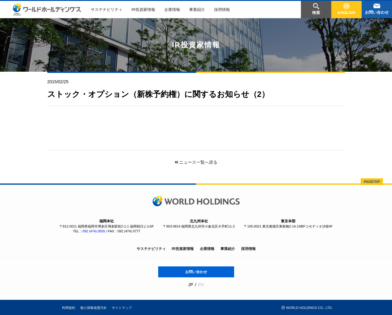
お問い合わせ (196, 272)
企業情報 (172, 9)
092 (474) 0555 (94, 231)
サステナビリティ (106, 9)
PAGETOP (372, 181)
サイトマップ (122, 308)
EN (201, 284)
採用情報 (222, 9)
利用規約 (68, 308)
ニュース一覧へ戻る (195, 162)
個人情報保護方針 (93, 308)
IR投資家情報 (143, 9)
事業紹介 (197, 9)
